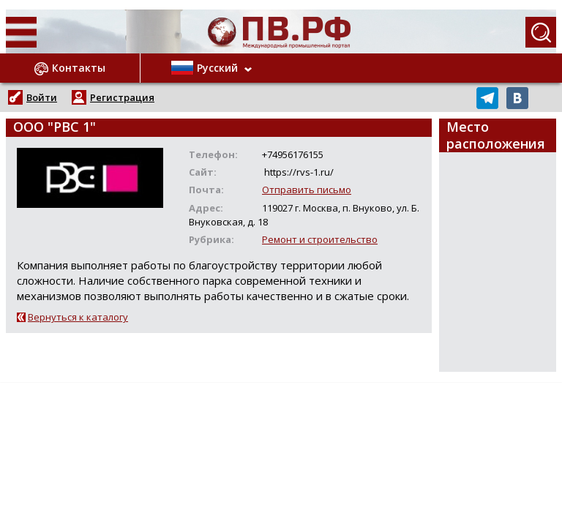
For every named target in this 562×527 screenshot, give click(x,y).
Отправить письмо (306, 189)
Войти (41, 97)
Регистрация (122, 97)
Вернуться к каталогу (78, 317)
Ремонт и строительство (320, 239)
